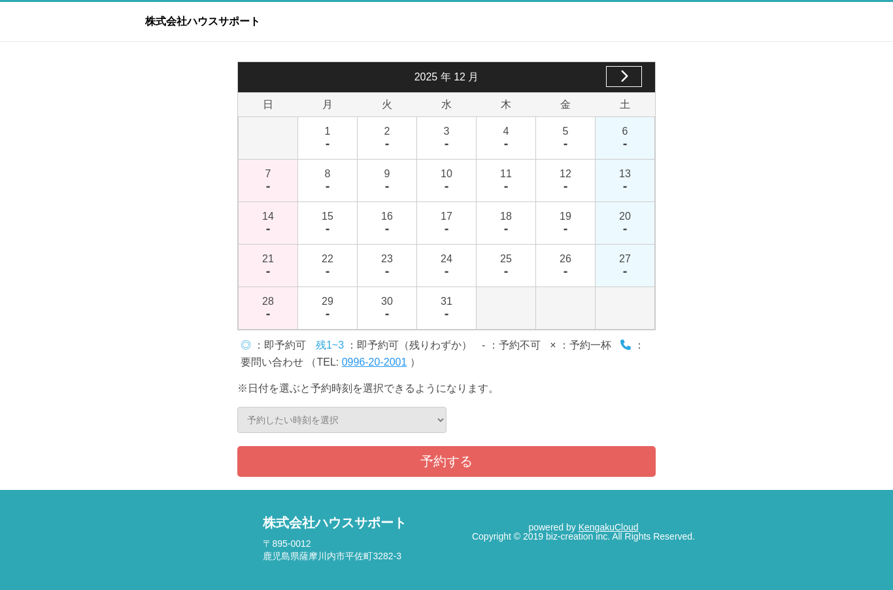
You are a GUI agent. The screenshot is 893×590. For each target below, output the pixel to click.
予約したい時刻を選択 (341, 420)
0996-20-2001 (374, 362)
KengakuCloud (609, 527)
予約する (446, 461)
